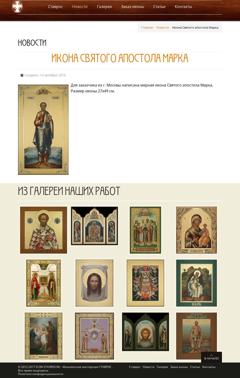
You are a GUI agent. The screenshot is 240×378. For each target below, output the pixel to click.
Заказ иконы (179, 367)
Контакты (208, 367)
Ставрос (134, 367)
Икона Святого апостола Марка (120, 60)
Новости (162, 27)
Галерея (162, 367)
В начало (211, 358)
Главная (147, 27)
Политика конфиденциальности (40, 374)
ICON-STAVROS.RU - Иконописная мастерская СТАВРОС (74, 367)
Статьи (195, 367)
